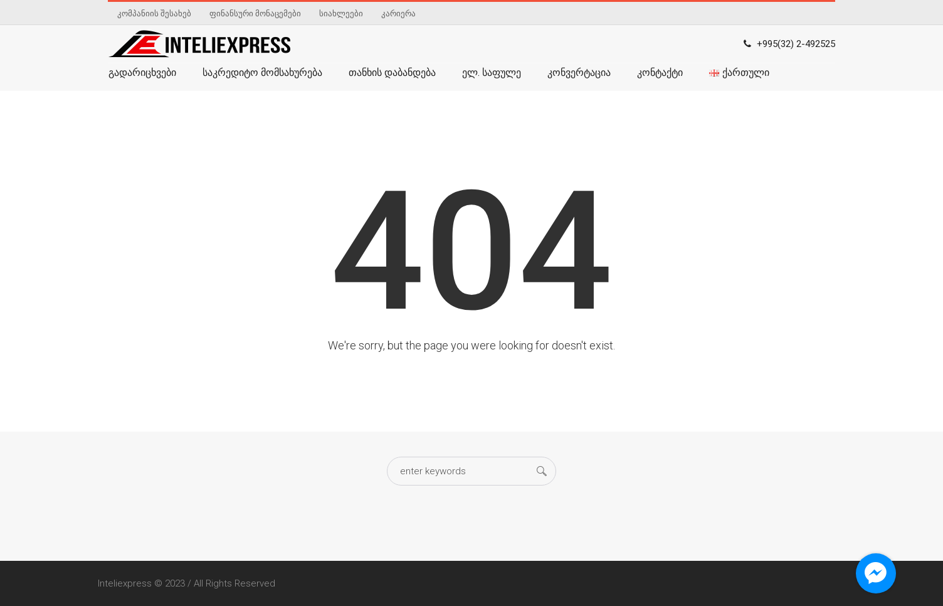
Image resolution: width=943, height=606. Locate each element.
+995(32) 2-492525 (796, 44)
